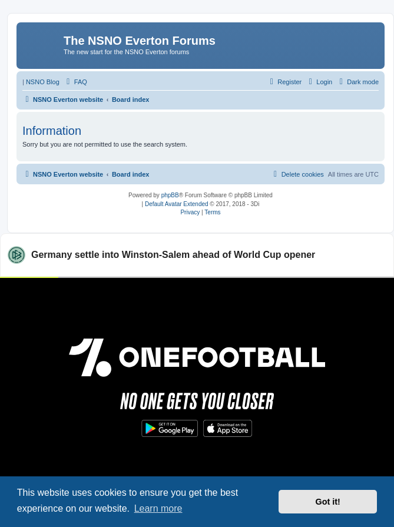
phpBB (170, 195)
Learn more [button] (158, 508)
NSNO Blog (42, 81)
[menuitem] (75, 82)
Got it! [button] (328, 501)
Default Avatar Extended (176, 204)
